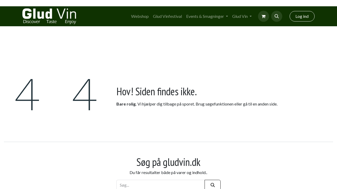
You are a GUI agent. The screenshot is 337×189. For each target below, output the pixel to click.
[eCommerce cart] (263, 16)
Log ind (302, 16)
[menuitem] (140, 16)
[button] (276, 16)
